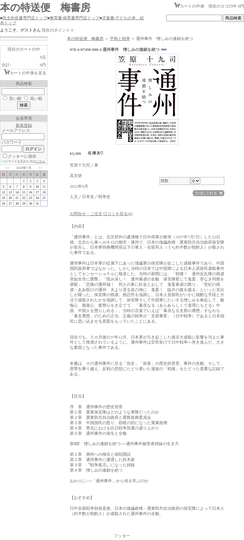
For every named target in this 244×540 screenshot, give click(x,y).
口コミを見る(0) (117, 213)
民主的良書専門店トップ (25, 18)
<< (7, 168)
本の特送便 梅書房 (85, 38)
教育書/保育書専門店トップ (75, 18)
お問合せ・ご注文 (86, 213)
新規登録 (24, 125)
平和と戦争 (120, 38)
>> (40, 168)
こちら (40, 161)
